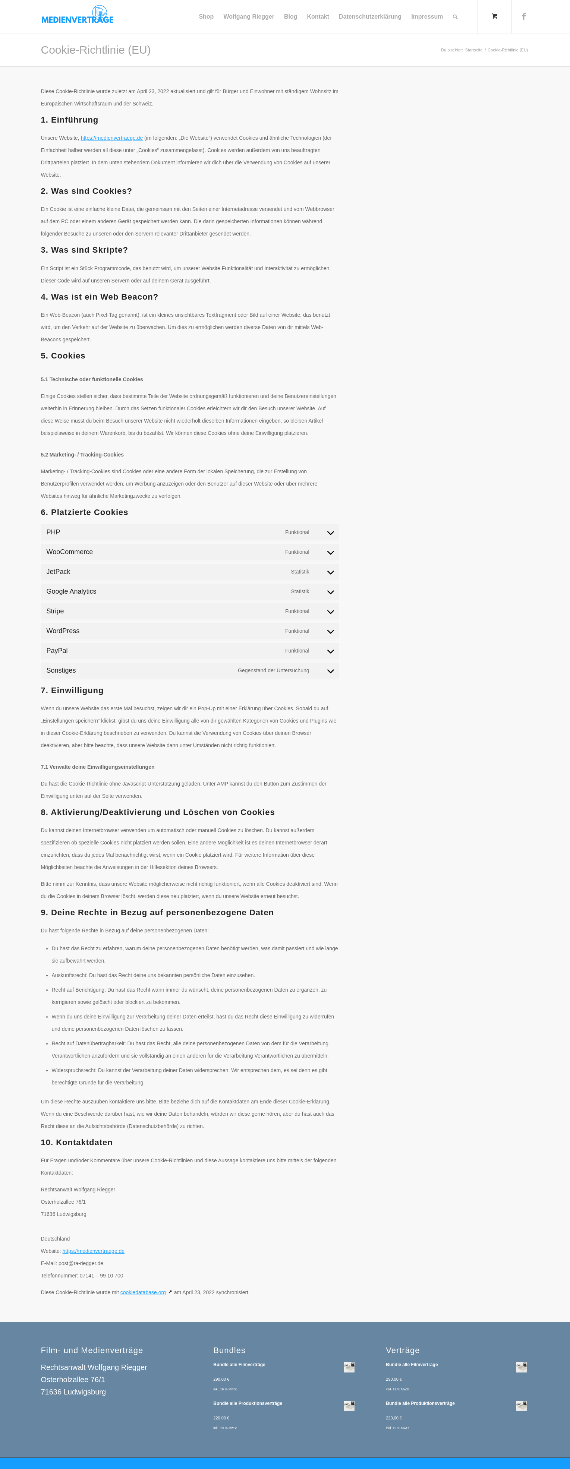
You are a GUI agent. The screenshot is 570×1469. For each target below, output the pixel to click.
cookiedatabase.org (143, 1292)
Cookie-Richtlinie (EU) (96, 50)
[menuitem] (206, 17)
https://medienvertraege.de (112, 138)
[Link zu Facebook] (523, 16)
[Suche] (455, 17)
